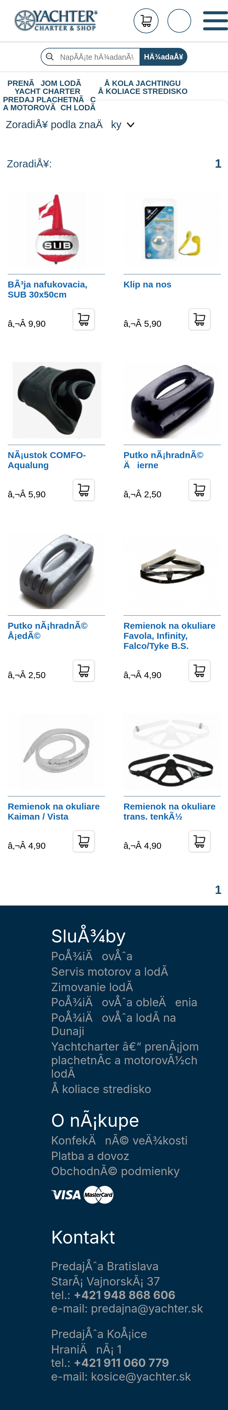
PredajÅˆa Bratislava (105, 1266)
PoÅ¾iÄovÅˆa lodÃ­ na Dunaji (113, 1024)
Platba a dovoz (90, 1156)
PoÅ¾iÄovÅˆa (92, 956)
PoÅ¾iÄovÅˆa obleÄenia (124, 1002)
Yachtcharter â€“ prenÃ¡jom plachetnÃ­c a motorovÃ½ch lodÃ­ (125, 1060)
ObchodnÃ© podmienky (115, 1171)
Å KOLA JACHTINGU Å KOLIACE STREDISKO (143, 83)
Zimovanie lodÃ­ (92, 987)
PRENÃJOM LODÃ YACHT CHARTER (47, 83)
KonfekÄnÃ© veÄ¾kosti (119, 1140)
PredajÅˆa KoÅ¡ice (99, 1334)
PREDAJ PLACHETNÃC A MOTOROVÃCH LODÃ (49, 100)
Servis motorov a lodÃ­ (109, 971)
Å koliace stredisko (101, 1089)
